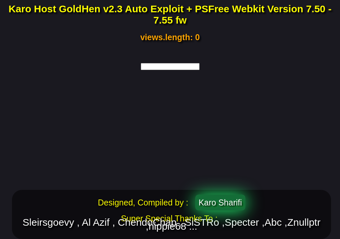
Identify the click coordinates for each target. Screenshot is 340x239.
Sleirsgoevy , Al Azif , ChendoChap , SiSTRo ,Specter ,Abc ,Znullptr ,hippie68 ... (171, 224)
